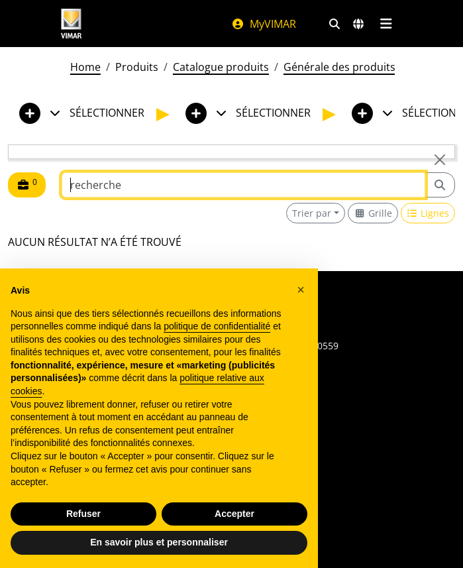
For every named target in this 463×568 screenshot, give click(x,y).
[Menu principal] (386, 24)
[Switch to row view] (428, 213)
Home (85, 67)
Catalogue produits (221, 67)
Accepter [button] (234, 513)
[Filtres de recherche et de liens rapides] (334, 24)
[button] (300, 289)
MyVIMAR (263, 24)
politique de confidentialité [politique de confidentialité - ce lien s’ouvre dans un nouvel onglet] (217, 326)
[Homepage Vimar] (71, 23)
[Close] (440, 160)
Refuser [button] (83, 513)
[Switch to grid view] (373, 213)
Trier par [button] (311, 213)
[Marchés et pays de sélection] (358, 24)
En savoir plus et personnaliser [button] (159, 542)
